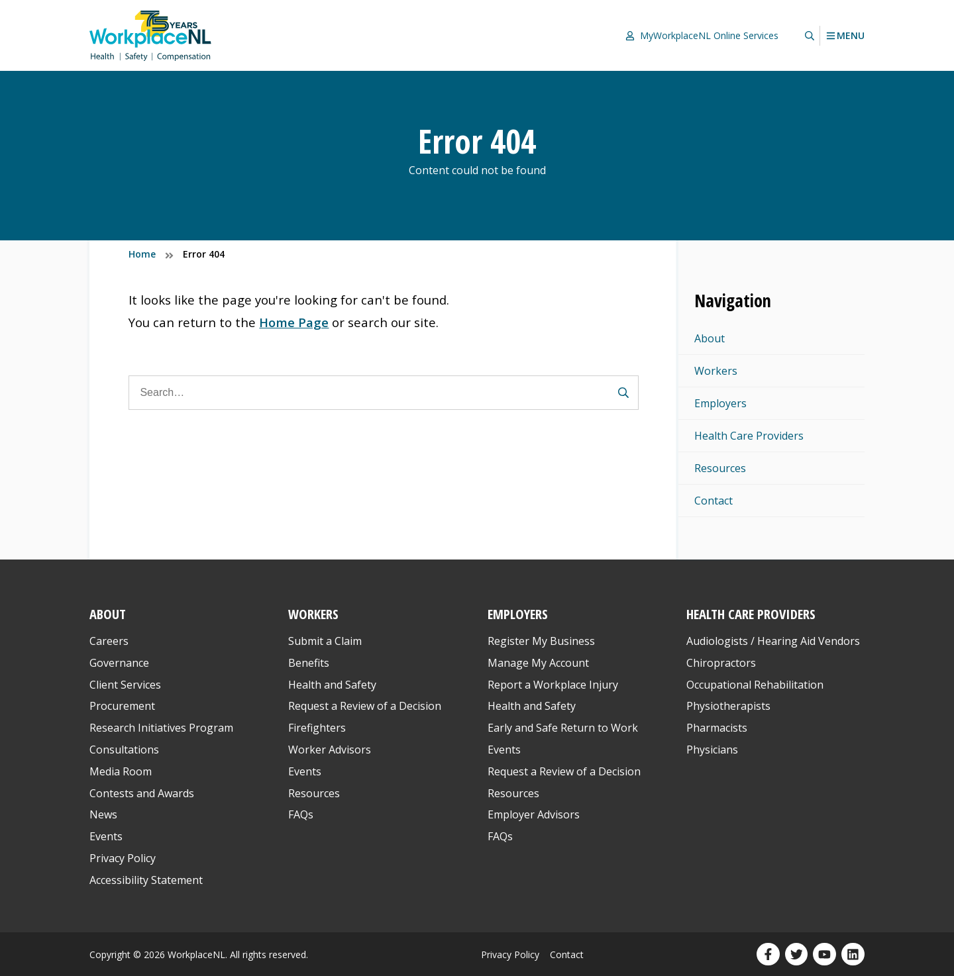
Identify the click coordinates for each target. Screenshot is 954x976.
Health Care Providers (749, 435)
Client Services (125, 684)
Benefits (308, 663)
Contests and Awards (141, 793)
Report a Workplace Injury (553, 684)
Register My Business (541, 641)
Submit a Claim (325, 641)
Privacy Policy (122, 858)
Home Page (294, 322)
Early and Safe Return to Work (563, 727)
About (709, 338)
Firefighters (317, 727)
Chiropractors (721, 663)
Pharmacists (716, 727)
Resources (720, 468)
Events (106, 836)
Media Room (120, 771)
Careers (109, 641)
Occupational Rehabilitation (754, 684)
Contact (713, 500)
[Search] (383, 392)
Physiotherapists (728, 706)
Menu (845, 35)
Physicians (712, 749)
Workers (715, 371)
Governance (119, 663)
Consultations (124, 749)
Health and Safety (332, 684)
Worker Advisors (329, 749)
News (103, 814)
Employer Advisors (534, 814)
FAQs (300, 814)
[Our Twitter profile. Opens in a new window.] (796, 954)
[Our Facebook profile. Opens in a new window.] (768, 954)
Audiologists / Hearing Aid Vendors (773, 641)
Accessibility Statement (146, 880)
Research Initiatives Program (161, 727)
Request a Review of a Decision (364, 706)
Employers (720, 403)
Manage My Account (538, 663)
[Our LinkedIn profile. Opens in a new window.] (853, 954)
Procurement (122, 706)
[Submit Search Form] (623, 393)
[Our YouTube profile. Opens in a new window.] (824, 954)
